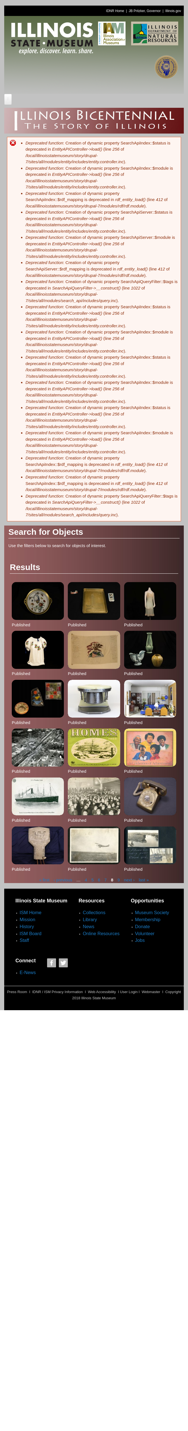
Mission (27, 919)
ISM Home (30, 912)
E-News (28, 972)
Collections (94, 912)
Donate (142, 926)
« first (44, 879)
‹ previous (63, 879)
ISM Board (30, 933)
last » (144, 879)
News (88, 926)
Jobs (140, 940)
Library (90, 919)
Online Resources (101, 933)
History (27, 926)
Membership (148, 919)
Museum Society (152, 912)
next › (129, 879)
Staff (24, 940)
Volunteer (145, 933)
